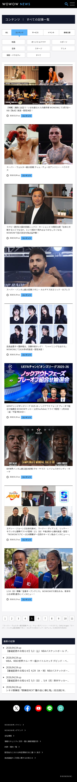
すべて (38, 55)
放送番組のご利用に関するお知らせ (19, 758)
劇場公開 (67, 32)
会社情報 (8, 735)
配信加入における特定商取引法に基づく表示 (22, 752)
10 (65, 618)
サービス (35, 32)
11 (72, 618)
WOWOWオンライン (13, 724)
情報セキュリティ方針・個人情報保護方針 (21, 741)
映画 (13, 42)
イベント (51, 32)
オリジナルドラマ (38, 42)
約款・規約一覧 (11, 746)
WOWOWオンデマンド (14, 730)
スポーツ (63, 42)
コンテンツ (19, 32)
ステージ (38, 48)
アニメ (63, 48)
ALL (7, 32)
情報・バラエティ (13, 55)
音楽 (13, 48)
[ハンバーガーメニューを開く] (72, 4)
